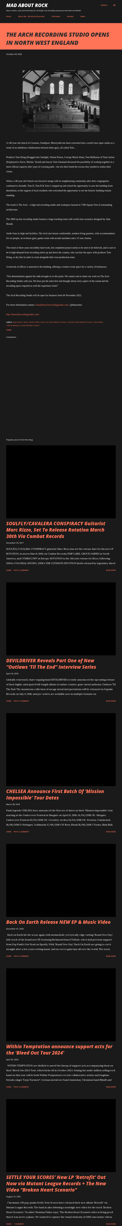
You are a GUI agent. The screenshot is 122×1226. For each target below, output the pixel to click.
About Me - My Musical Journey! (31, 16)
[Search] (104, 5)
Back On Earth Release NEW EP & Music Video (58, 922)
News (83, 16)
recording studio (57, 322)
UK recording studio (29, 325)
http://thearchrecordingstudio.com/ (22, 314)
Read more (111, 570)
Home (8, 16)
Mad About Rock (27, 5)
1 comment (19, 1224)
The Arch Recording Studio (79, 322)
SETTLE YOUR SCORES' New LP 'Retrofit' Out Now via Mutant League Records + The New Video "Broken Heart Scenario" (56, 1183)
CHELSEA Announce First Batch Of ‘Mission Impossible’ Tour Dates (55, 794)
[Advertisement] (61, 418)
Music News (34, 322)
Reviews (70, 16)
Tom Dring (98, 322)
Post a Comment (21, 570)
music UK (44, 322)
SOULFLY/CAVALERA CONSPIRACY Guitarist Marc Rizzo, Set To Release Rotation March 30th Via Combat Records (55, 529)
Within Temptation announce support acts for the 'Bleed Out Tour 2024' (59, 1049)
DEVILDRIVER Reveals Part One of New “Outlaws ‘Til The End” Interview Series (51, 663)
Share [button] (8, 330)
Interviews (56, 16)
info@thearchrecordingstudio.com (52, 305)
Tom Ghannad (12, 325)
